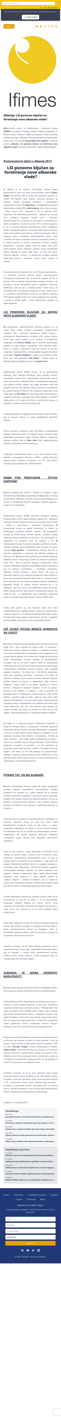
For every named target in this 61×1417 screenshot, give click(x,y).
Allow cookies (30, 17)
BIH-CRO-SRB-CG (53, 8)
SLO (44, 8)
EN (41, 8)
